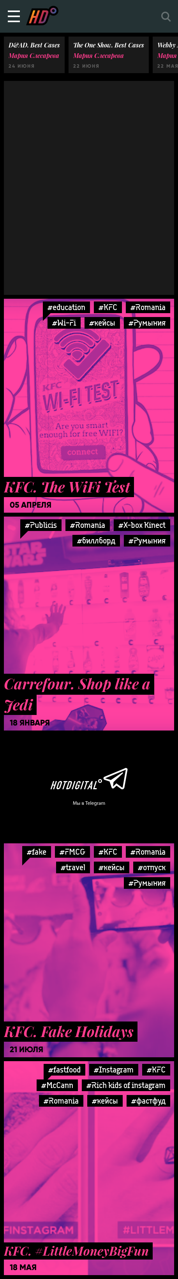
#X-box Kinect (142, 525)
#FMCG (72, 851)
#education (66, 307)
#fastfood (64, 1069)
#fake (36, 851)
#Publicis (41, 525)
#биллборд (96, 540)
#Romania (148, 307)
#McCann (57, 1085)
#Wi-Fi (64, 322)
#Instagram (114, 1069)
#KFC (108, 307)
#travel (73, 867)
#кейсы (102, 322)
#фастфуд (148, 1100)
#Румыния (147, 322)
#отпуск (152, 867)
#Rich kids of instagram (126, 1085)
